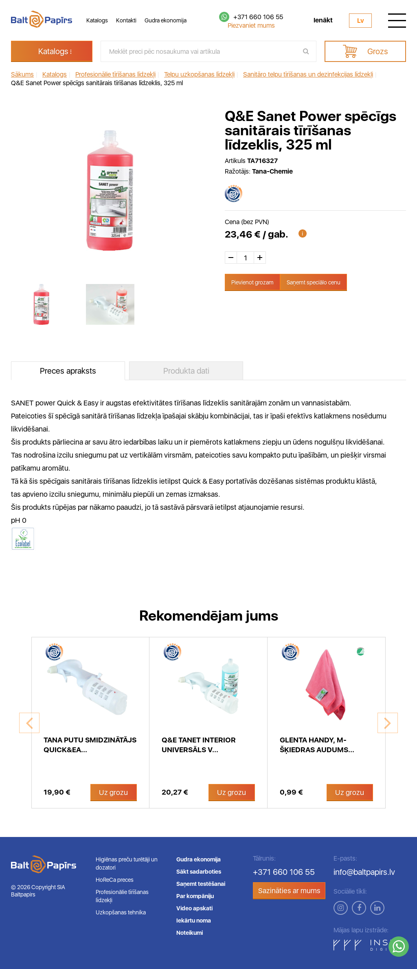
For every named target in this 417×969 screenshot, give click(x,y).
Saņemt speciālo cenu (313, 282)
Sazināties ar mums (289, 890)
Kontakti (126, 20)
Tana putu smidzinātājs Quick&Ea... (90, 745)
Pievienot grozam (252, 282)
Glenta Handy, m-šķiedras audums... (317, 745)
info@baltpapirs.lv (364, 872)
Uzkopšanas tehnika (121, 912)
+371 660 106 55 (258, 17)
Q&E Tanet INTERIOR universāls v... (199, 745)
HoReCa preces (115, 880)
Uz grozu (113, 792)
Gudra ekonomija (166, 20)
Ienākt (323, 20)
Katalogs (97, 20)
